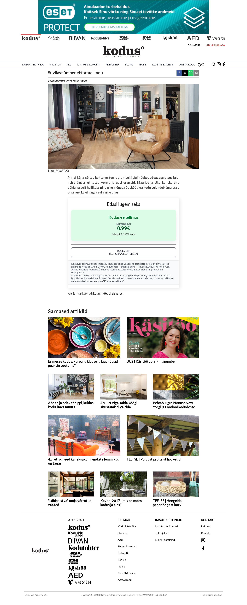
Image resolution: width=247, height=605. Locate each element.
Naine (142, 64)
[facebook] (179, 73)
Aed (69, 64)
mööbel (106, 293)
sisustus (117, 293)
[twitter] (185, 73)
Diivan (101, 266)
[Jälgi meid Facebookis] (223, 64)
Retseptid (112, 64)
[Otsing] (213, 64)
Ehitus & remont (88, 64)
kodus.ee (118, 263)
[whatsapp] (190, 73)
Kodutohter (111, 266)
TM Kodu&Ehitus (145, 266)
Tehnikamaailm (127, 266)
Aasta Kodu (187, 64)
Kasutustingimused (166, 526)
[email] (196, 73)
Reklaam (206, 526)
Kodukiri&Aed (89, 266)
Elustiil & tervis (163, 64)
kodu (96, 293)
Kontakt (206, 533)
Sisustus (55, 64)
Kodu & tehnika (33, 64)
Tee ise (129, 64)
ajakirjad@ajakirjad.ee (123, 595)
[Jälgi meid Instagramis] (218, 64)
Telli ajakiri (194, 45)
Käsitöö (160, 266)
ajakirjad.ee (146, 278)
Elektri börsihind (165, 539)
